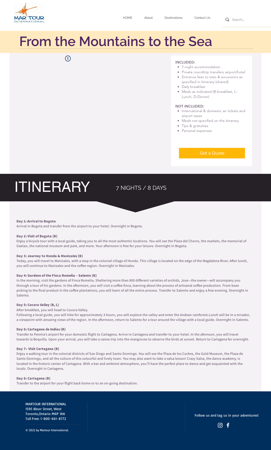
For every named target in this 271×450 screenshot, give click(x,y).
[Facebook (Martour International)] (228, 425)
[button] (173, 18)
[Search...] (247, 19)
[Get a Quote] (212, 153)
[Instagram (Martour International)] (220, 425)
